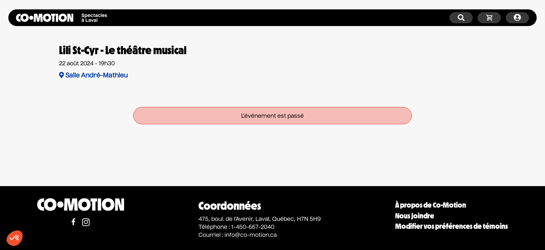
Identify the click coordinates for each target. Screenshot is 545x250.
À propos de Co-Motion (430, 205)
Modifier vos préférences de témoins (451, 226)
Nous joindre (414, 215)
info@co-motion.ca (251, 235)
